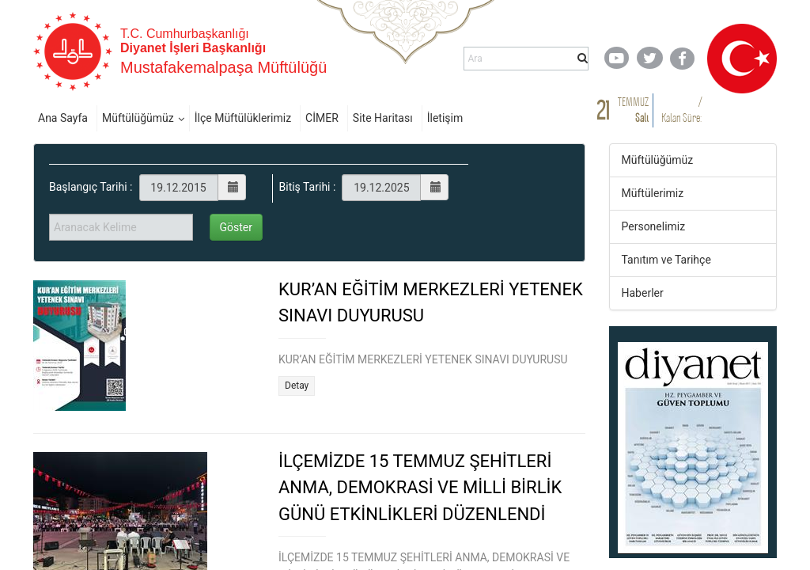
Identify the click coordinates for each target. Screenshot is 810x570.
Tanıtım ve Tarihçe (666, 259)
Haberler (643, 293)
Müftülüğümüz (138, 118)
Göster (236, 227)
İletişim (445, 118)
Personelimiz (654, 226)
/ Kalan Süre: (681, 109)
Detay (296, 385)
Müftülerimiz (653, 193)
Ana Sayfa (63, 118)
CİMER (322, 118)
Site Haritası (383, 118)
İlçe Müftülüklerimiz (243, 118)
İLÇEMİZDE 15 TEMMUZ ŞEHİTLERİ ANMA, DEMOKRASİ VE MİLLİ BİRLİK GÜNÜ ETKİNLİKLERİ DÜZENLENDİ (420, 487)
